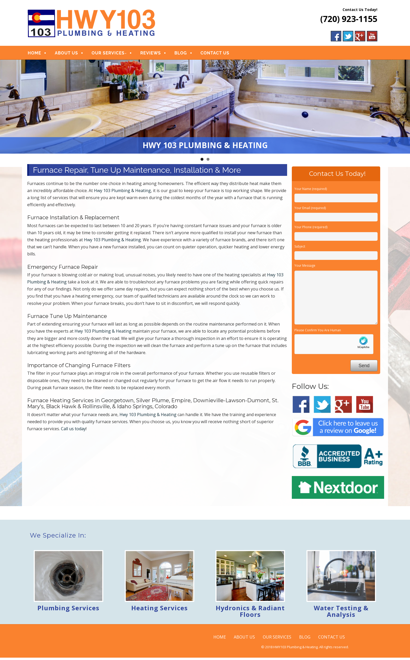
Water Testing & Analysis (341, 613)
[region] (205, 109)
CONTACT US (215, 54)
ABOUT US (66, 54)
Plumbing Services (68, 610)
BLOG (180, 54)
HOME (34, 54)
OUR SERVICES (108, 54)
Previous (6, 108)
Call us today (73, 431)
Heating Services (159, 610)
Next (403, 108)
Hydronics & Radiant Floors (250, 613)
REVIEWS (150, 54)
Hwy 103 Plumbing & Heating (122, 193)
